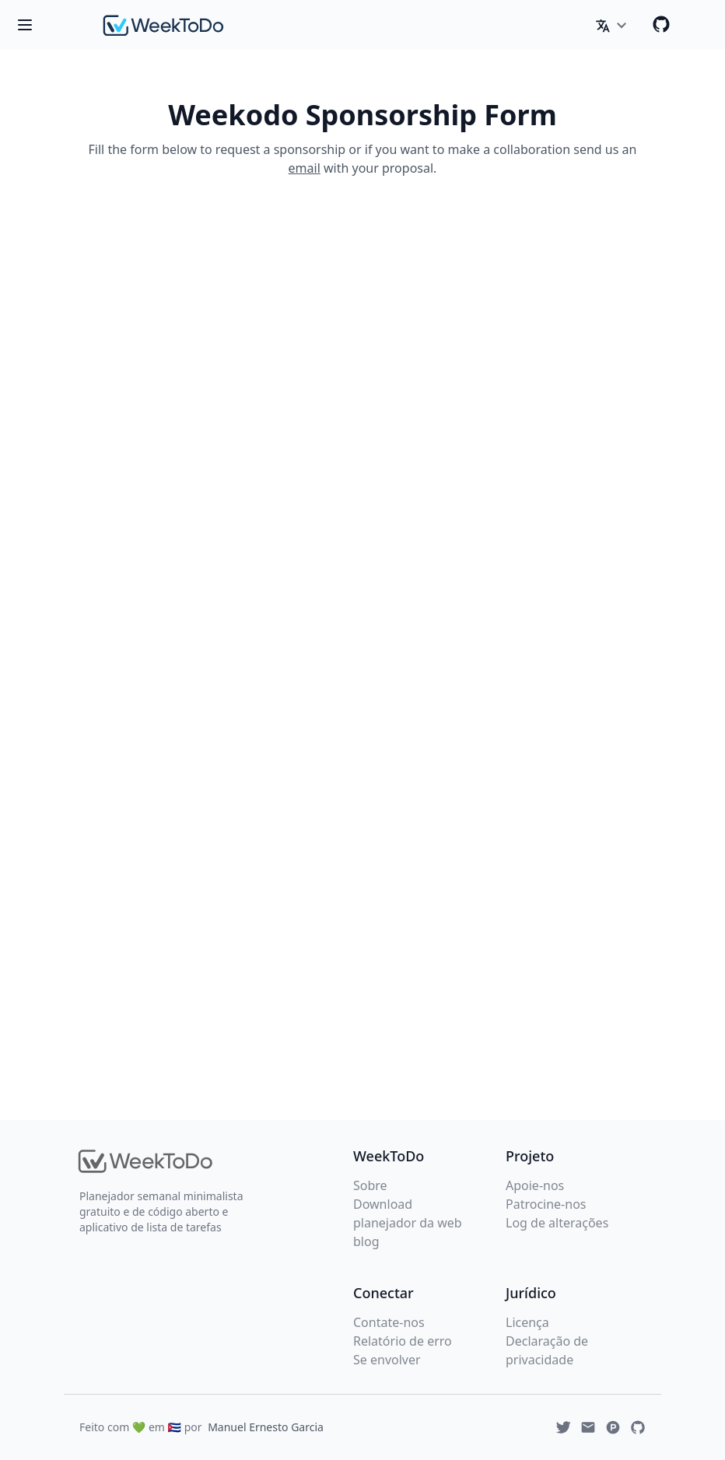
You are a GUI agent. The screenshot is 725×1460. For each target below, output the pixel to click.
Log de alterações (557, 1222)
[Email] (588, 1427)
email (304, 168)
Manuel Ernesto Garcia (266, 1427)
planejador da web (407, 1222)
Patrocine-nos (546, 1204)
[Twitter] (563, 1427)
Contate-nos (389, 1322)
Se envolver (387, 1359)
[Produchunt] (613, 1427)
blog (366, 1241)
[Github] (661, 24)
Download (382, 1204)
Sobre (370, 1185)
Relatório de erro (402, 1341)
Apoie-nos (535, 1185)
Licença (527, 1322)
